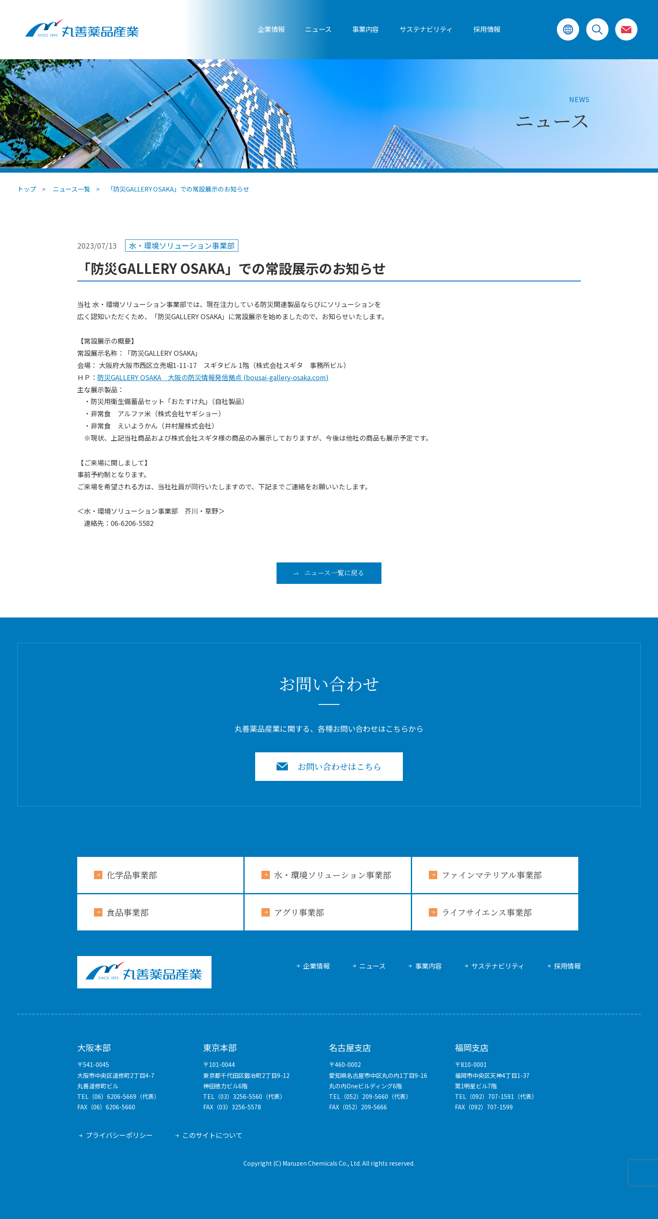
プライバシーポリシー (119, 1135)
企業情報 (271, 29)
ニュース (318, 29)
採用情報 (486, 29)
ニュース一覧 (71, 188)
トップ (26, 188)
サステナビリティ (498, 966)
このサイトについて (212, 1135)
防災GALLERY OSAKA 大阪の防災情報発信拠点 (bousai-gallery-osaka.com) (213, 377)
